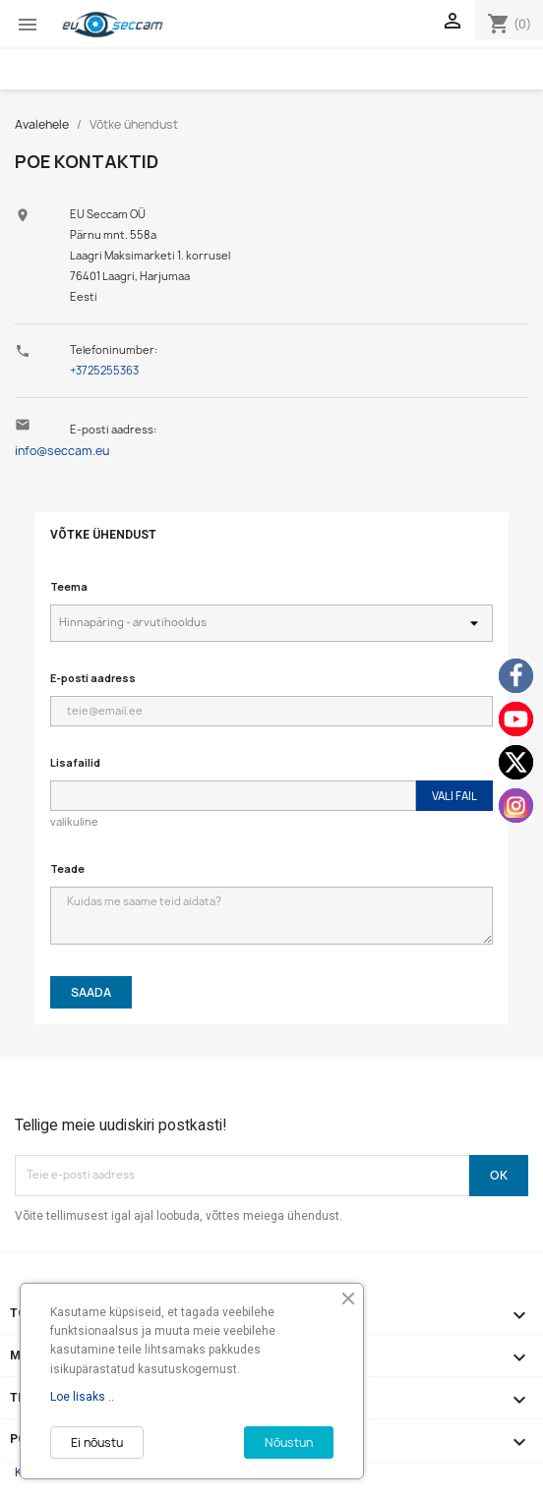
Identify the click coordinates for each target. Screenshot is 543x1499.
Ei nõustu (97, 1442)
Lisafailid (75, 762)
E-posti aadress (93, 677)
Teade (67, 868)
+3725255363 (104, 370)
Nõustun (289, 1442)
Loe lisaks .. (82, 1397)
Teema (69, 586)
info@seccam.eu (62, 450)
